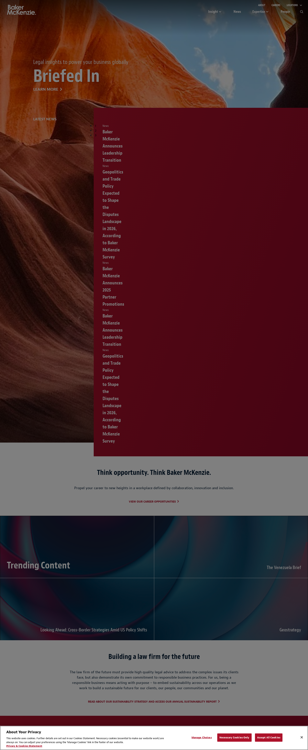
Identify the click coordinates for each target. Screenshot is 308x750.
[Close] (301, 737)
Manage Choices (202, 737)
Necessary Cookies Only (234, 737)
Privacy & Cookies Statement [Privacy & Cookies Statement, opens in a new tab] (24, 746)
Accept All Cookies (268, 737)
